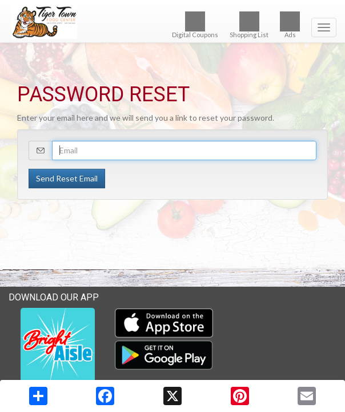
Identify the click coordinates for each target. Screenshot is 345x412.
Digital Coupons (195, 24)
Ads (290, 24)
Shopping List (249, 24)
